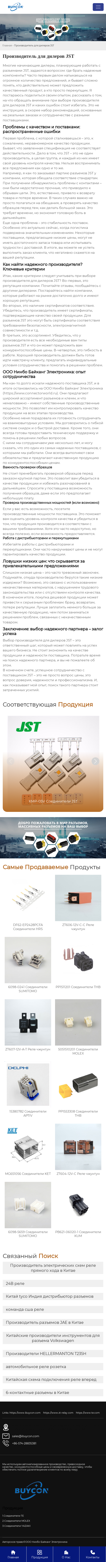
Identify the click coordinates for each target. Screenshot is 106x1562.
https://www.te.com (88, 1412)
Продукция (40, 1554)
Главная (7, 45)
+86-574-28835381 (24, 1443)
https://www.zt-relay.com (58, 1412)
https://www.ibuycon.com (25, 1412)
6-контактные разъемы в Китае (37, 1392)
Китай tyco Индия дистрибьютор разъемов (50, 1296)
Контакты (92, 1554)
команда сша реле (25, 1309)
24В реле (15, 1283)
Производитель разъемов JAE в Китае (45, 1322)
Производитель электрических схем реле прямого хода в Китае (53, 1268)
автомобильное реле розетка (36, 1366)
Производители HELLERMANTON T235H (46, 1353)
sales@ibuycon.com (25, 1436)
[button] (95, 761)
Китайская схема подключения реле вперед (51, 1379)
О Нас (66, 1554)
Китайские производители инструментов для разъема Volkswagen (53, 1338)
